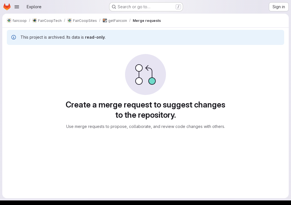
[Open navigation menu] (16, 6)
